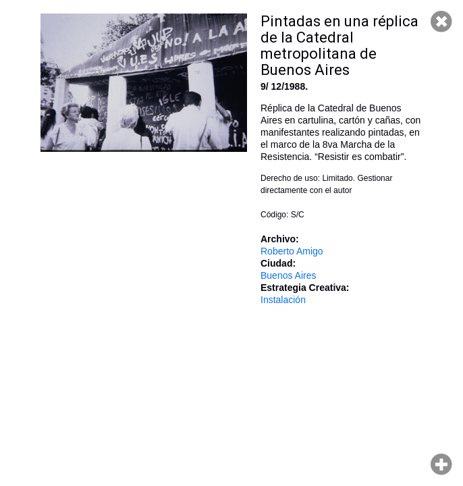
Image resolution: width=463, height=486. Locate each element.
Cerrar (441, 21)
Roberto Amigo (292, 251)
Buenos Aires (289, 275)
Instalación (283, 299)
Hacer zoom (441, 464)
